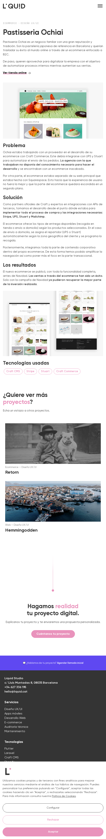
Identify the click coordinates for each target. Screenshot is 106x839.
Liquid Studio (13, 678)
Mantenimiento (14, 731)
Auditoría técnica (16, 727)
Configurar (53, 808)
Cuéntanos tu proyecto (53, 634)
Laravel (9, 753)
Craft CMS (11, 757)
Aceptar (53, 832)
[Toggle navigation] (100, 6)
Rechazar (53, 820)
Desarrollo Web (15, 718)
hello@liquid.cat (15, 691)
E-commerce (13, 722)
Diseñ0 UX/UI (30, 23)
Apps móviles (13, 713)
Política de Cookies (64, 796)
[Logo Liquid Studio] (14, 6)
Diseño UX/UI (13, 709)
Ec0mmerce (10, 23)
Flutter (9, 748)
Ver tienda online (15, 72)
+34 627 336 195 (15, 687)
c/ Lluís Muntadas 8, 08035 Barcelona (31, 682)
